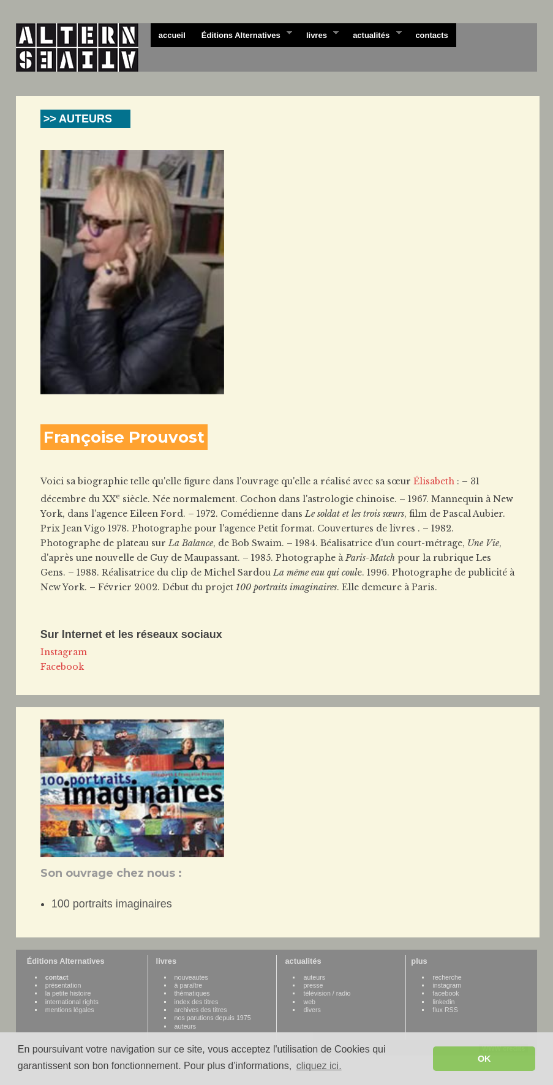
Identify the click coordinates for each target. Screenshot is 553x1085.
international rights (72, 1001)
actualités (373, 34)
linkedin (443, 1001)
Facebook (62, 666)
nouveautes (191, 977)
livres (318, 34)
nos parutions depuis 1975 (213, 1017)
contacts (431, 35)
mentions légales (69, 1009)
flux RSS (444, 1009)
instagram (446, 985)
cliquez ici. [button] (319, 1066)
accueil (172, 35)
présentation (63, 985)
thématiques (192, 993)
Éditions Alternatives (243, 34)
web (309, 1001)
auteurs (186, 1026)
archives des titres (201, 1009)
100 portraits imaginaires (111, 904)
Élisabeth (433, 481)
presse (313, 985)
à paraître (189, 985)
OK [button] (484, 1059)
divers (311, 1009)
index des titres (197, 1001)
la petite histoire (68, 993)
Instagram (63, 652)
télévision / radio (326, 993)
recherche (446, 977)
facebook (445, 993)
